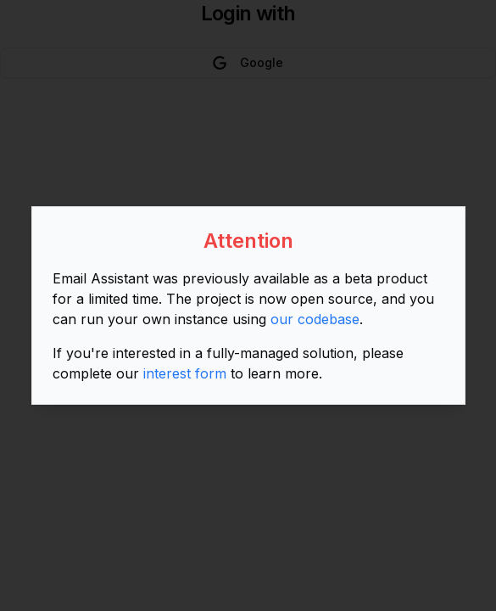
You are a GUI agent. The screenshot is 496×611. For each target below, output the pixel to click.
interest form (184, 373)
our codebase (314, 319)
